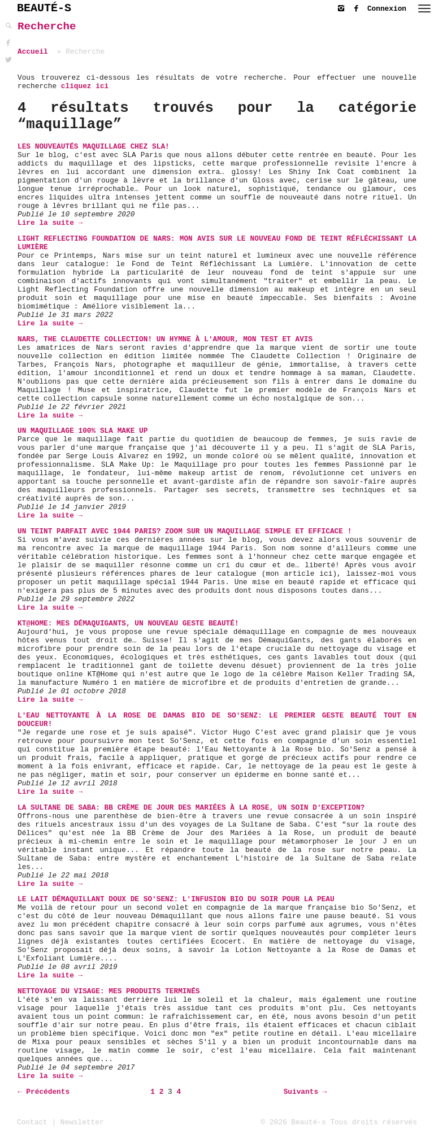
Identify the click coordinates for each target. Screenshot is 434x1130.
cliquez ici (84, 86)
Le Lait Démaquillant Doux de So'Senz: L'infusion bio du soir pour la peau (176, 899)
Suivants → (305, 1092)
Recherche (47, 26)
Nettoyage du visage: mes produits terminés (109, 991)
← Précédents (44, 1092)
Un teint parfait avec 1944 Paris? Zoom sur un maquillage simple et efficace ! (184, 531)
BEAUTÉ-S (44, 8)
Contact (32, 1122)
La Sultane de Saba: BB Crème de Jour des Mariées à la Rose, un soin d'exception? (191, 807)
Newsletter (82, 1122)
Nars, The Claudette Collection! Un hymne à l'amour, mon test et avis (165, 339)
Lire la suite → (50, 223)
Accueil (33, 51)
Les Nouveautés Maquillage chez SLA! (94, 146)
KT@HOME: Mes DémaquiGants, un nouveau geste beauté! (128, 623)
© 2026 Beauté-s (293, 1122)
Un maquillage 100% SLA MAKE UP (82, 431)
